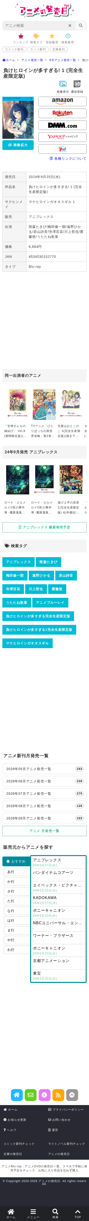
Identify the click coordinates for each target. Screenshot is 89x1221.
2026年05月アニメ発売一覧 (45, 768)
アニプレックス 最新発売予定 (44, 527)
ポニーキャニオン (58, 913)
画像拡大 (18, 145)
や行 (10, 940)
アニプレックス (18, 562)
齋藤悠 (57, 589)
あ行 (10, 872)
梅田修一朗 (15, 575)
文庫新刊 (58, 49)
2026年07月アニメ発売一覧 (45, 793)
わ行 (10, 950)
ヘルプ (10, 1130)
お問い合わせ (59, 1119)
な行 (10, 911)
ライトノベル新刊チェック (66, 1143)
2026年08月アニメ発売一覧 (45, 806)
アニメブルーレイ (50, 602)
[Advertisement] (44, 321)
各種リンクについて (68, 158)
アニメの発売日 (59, 1154)
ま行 (10, 930)
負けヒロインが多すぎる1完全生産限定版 (39, 630)
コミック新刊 (14, 49)
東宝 (58, 976)
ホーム (11, 1109)
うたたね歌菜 (16, 602)
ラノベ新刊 (38, 49)
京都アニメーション (58, 964)
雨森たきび (48, 562)
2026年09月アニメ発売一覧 (45, 818)
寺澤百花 (13, 589)
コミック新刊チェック (19, 1143)
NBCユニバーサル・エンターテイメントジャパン (59, 926)
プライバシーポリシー (66, 1109)
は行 (10, 920)
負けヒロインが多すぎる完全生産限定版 (38, 616)
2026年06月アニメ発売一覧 (45, 781)
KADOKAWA (58, 901)
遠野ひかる (41, 575)
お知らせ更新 (15, 1119)
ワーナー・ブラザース (58, 938)
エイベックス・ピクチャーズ (59, 888)
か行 (10, 881)
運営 (53, 1130)
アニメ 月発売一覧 (44, 831)
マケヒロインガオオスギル (27, 643)
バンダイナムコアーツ (58, 876)
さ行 (10, 891)
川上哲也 (36, 589)
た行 (10, 901)
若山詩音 (66, 575)
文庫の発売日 (13, 1154)
